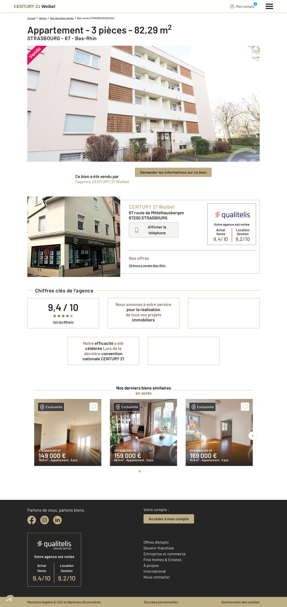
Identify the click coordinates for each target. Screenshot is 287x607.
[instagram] (44, 520)
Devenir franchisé (159, 548)
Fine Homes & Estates (163, 559)
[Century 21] (34, 6)
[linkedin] (57, 520)
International (155, 571)
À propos (151, 565)
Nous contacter (157, 577)
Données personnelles (161, 602)
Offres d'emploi (156, 542)
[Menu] (269, 6)
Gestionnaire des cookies (240, 602)
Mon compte (242, 6)
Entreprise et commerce (165, 553)
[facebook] (31, 520)
